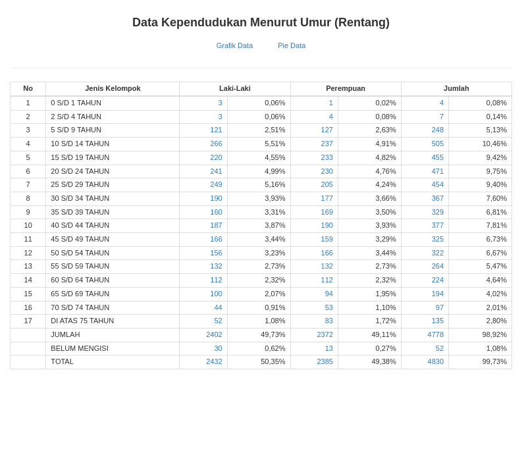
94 (329, 294)
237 (327, 143)
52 (218, 321)
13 (329, 348)
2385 (324, 361)
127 (327, 130)
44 (218, 307)
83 (329, 321)
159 (327, 239)
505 (438, 143)
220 (216, 157)
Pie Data (291, 45)
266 (216, 143)
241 (216, 171)
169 (327, 212)
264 (438, 266)
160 (216, 212)
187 (216, 225)
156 (216, 253)
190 (216, 198)
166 (216, 239)
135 (438, 321)
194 (438, 294)
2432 (214, 361)
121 (216, 130)
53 (329, 307)
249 (216, 184)
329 (438, 212)
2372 (324, 334)
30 (218, 348)
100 (216, 294)
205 (327, 184)
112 (216, 280)
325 (438, 239)
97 (440, 307)
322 (438, 253)
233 (327, 157)
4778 (436, 334)
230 (327, 171)
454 (438, 184)
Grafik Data (235, 45)
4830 (436, 361)
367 (438, 198)
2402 (214, 334)
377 (438, 225)
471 (438, 171)
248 (438, 130)
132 (216, 266)
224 (438, 280)
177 (327, 198)
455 (438, 157)
